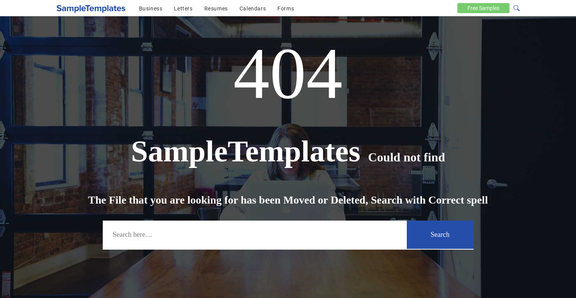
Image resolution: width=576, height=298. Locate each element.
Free (483, 8)
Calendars (253, 8)
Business (151, 8)
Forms (285, 8)
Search (440, 234)
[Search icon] (516, 7)
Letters (183, 8)
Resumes (216, 8)
